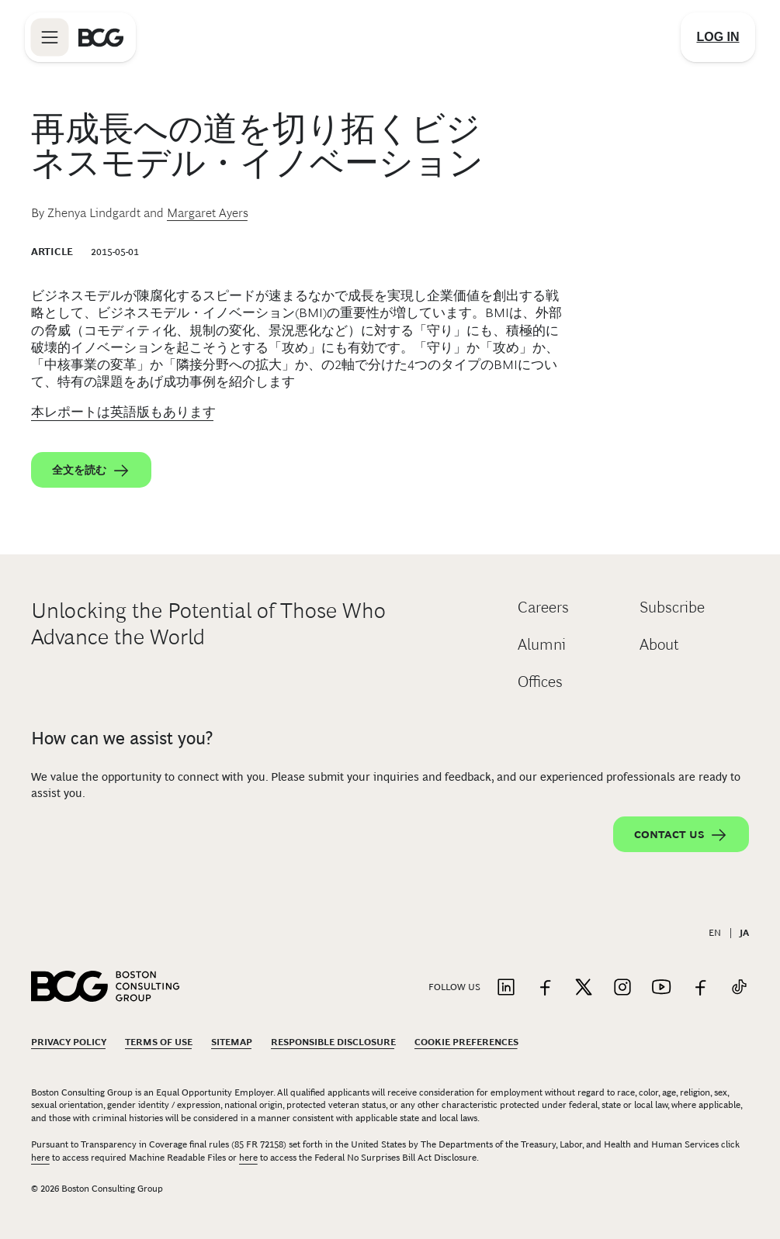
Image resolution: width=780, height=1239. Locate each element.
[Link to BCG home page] (101, 37)
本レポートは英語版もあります (123, 412)
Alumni (542, 644)
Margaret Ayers (207, 212)
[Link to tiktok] (739, 988)
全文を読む (91, 470)
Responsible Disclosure (333, 1042)
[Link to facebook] (545, 988)
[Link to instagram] (622, 988)
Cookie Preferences (466, 1042)
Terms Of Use (158, 1042)
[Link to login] (718, 37)
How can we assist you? (122, 738)
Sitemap (231, 1042)
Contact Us (681, 835)
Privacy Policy (68, 1042)
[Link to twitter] (584, 988)
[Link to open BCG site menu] (49, 37)
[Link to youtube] (661, 988)
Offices (540, 681)
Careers (543, 607)
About (659, 644)
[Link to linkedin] (506, 988)
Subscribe (672, 607)
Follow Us (454, 987)
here (40, 1157)
